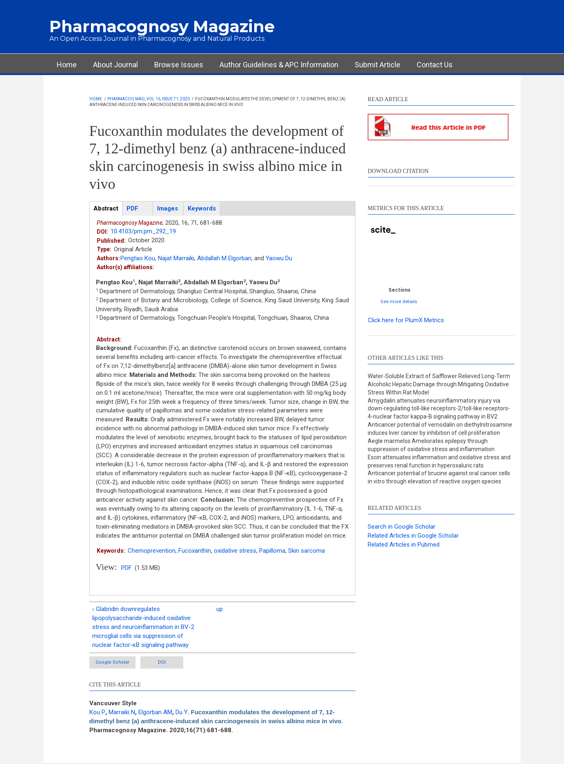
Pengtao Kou (137, 258)
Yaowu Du (279, 258)
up (219, 609)
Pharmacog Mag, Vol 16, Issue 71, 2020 (148, 99)
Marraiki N (122, 712)
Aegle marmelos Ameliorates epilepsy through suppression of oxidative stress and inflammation (431, 445)
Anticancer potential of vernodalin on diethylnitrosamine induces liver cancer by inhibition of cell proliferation (440, 428)
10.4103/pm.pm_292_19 (143, 231)
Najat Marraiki (176, 258)
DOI (162, 662)
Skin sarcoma (306, 550)
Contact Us (435, 64)
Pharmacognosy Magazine (162, 26)
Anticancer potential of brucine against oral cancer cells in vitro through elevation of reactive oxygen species (439, 477)
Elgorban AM (155, 712)
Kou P (97, 712)
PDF (126, 567)
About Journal (115, 64)
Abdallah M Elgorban (224, 258)
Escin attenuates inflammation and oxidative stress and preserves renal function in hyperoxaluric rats (439, 461)
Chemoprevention (151, 550)
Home (67, 64)
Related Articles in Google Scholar (413, 535)
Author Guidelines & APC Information (279, 64)
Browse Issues (178, 64)
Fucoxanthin (194, 550)
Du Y (181, 712)
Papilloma (272, 550)
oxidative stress (235, 550)
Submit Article (377, 64)
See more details (398, 301)
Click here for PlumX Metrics (406, 320)
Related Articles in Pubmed (404, 544)
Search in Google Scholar (401, 526)
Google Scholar (112, 662)
